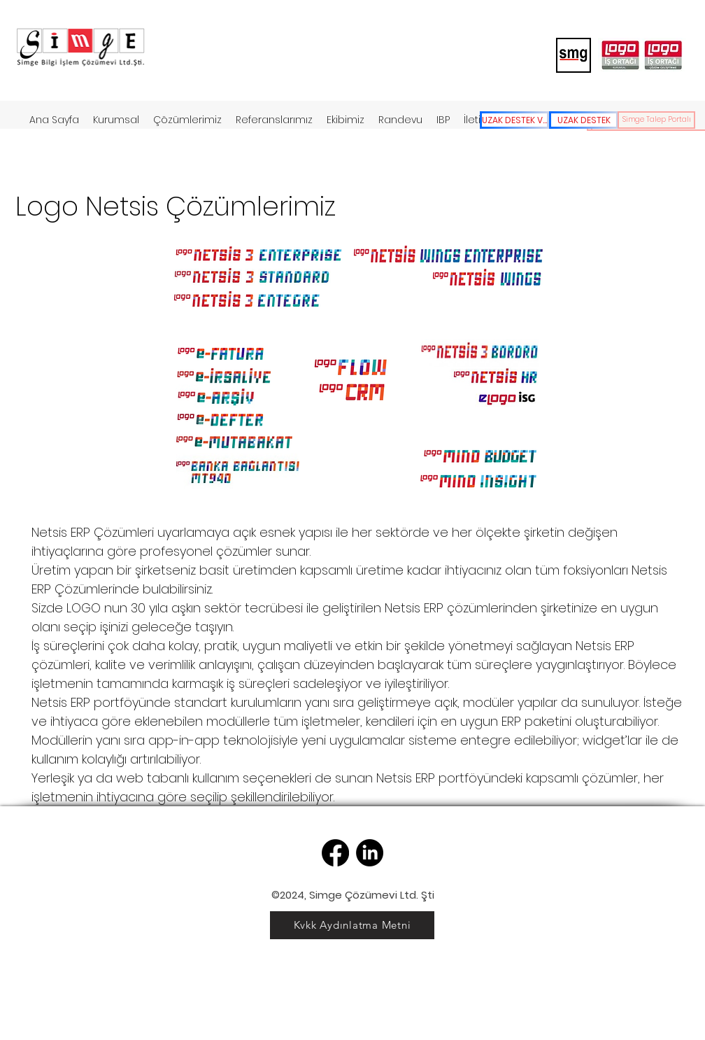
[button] (187, 120)
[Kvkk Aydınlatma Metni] (352, 925)
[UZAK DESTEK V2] (514, 120)
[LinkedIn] (369, 852)
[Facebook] (335, 852)
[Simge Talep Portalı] (656, 120)
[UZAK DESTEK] (583, 120)
